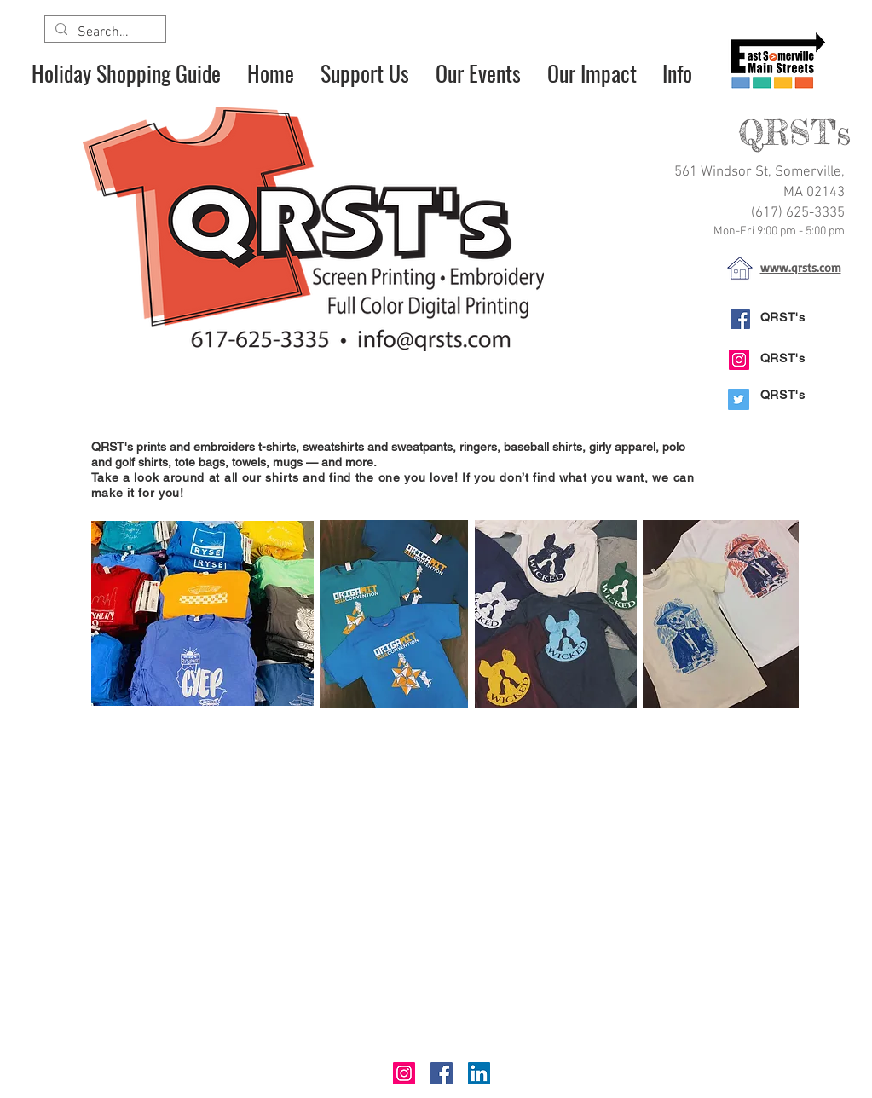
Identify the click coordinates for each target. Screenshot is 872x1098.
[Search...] (104, 32)
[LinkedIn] (479, 1073)
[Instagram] (739, 360)
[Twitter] (738, 399)
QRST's (783, 317)
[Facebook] (740, 319)
